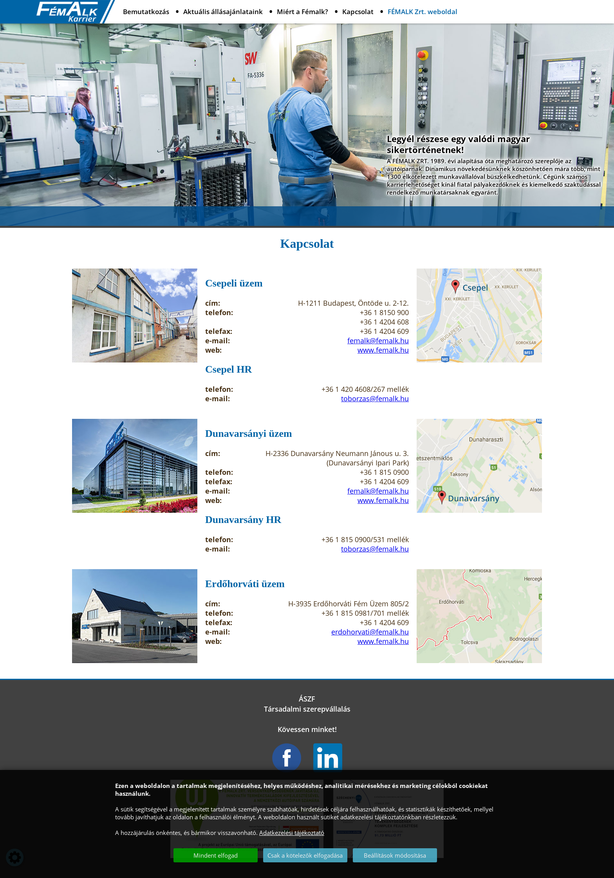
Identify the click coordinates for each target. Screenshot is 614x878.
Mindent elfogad (215, 855)
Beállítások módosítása (395, 855)
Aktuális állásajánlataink (223, 11)
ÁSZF (307, 698)
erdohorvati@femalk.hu (370, 631)
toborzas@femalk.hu (375, 398)
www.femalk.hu (383, 350)
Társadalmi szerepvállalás (307, 709)
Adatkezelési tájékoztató (291, 833)
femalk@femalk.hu (378, 340)
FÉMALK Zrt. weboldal (422, 11)
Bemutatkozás (146, 11)
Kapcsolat (358, 11)
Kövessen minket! (307, 729)
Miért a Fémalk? (302, 11)
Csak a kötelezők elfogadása (305, 855)
